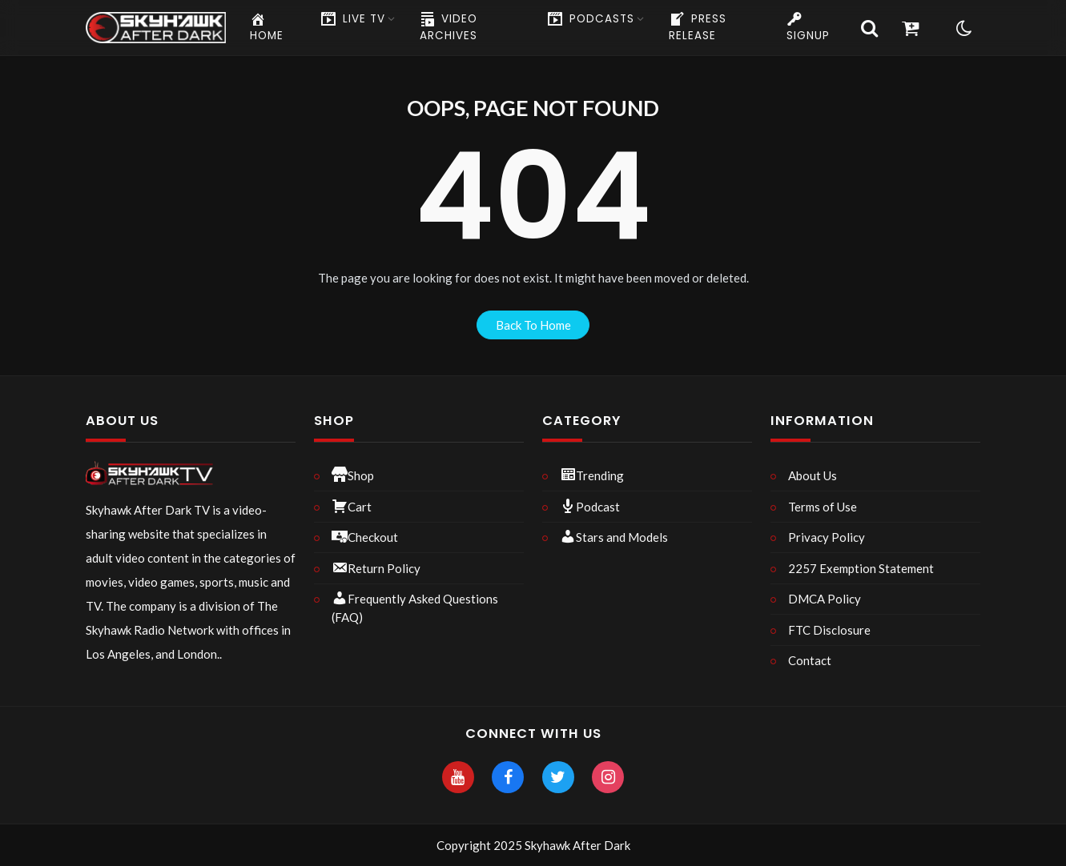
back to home (533, 325)
